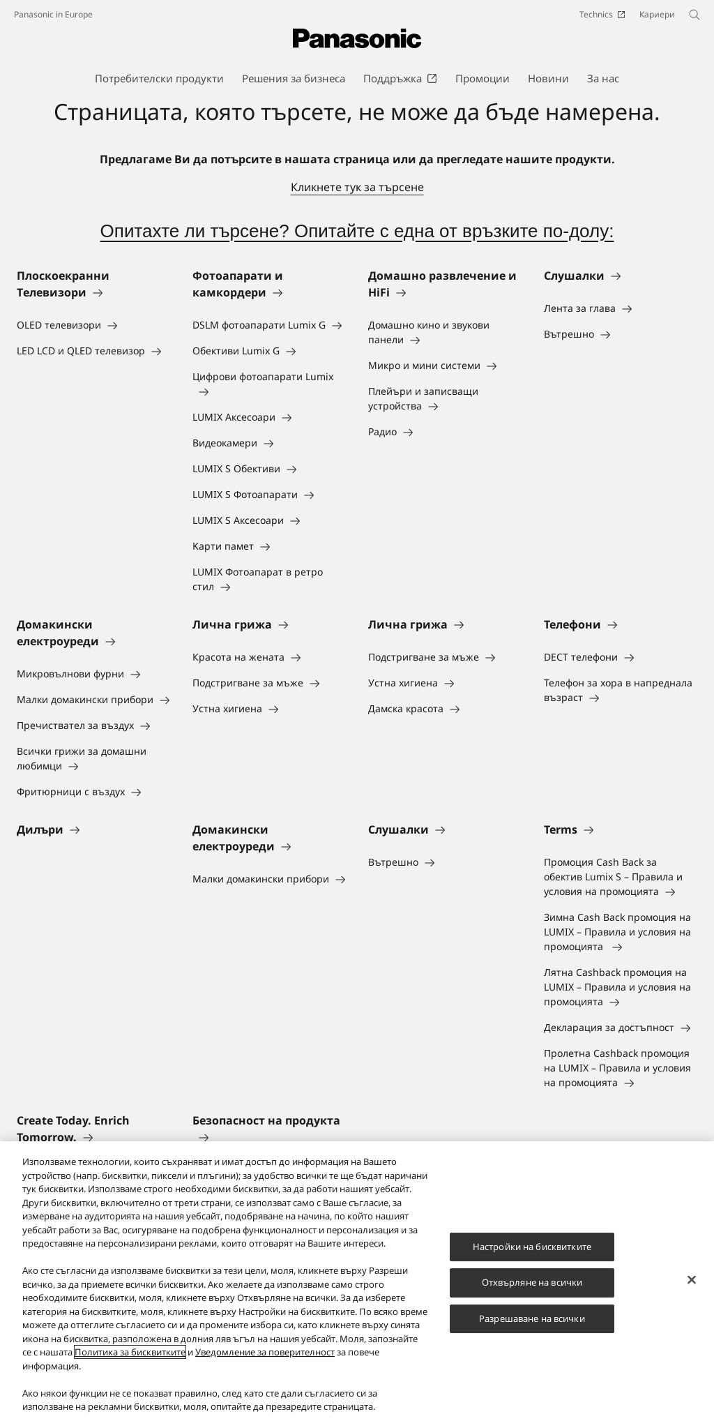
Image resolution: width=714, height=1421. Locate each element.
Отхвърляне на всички (532, 1282)
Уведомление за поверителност (265, 1352)
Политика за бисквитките (130, 1352)
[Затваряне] (691, 1279)
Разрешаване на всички (532, 1318)
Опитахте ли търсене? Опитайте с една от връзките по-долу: (357, 230)
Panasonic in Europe (53, 14)
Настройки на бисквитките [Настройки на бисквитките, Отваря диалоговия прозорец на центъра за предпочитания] (532, 1246)
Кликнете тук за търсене (357, 187)
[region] (357, 1281)
